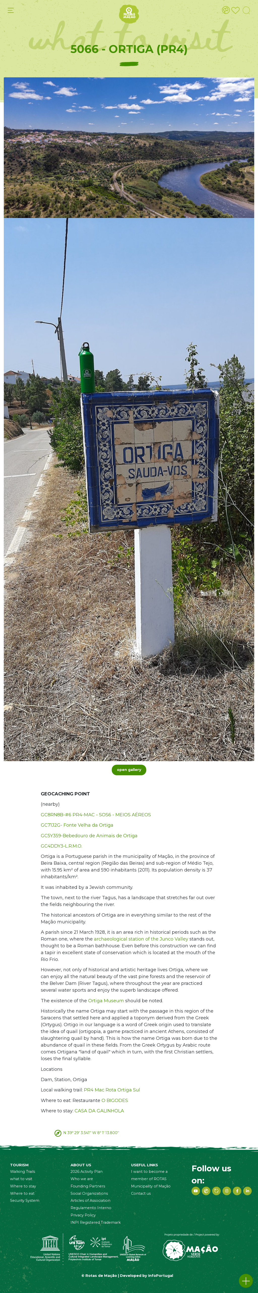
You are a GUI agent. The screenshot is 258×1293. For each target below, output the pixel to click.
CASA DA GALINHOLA (99, 1111)
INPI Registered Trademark (96, 1222)
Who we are (82, 1179)
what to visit (21, 1179)
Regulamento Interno (91, 1208)
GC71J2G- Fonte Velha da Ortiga (77, 825)
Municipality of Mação (151, 1186)
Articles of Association (90, 1200)
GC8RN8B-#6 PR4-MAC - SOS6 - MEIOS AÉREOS (96, 815)
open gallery (129, 769)
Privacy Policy (83, 1215)
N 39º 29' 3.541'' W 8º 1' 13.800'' (91, 1132)
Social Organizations (89, 1193)
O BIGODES (115, 1100)
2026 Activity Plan (87, 1171)
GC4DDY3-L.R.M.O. (61, 846)
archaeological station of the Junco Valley (141, 939)
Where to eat (22, 1193)
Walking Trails (22, 1171)
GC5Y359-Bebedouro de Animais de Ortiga (89, 835)
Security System (24, 1200)
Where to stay (23, 1186)
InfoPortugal (160, 1275)
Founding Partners (88, 1186)
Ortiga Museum (106, 1001)
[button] (246, 1281)
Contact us (141, 1193)
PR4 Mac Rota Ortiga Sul (112, 1090)
